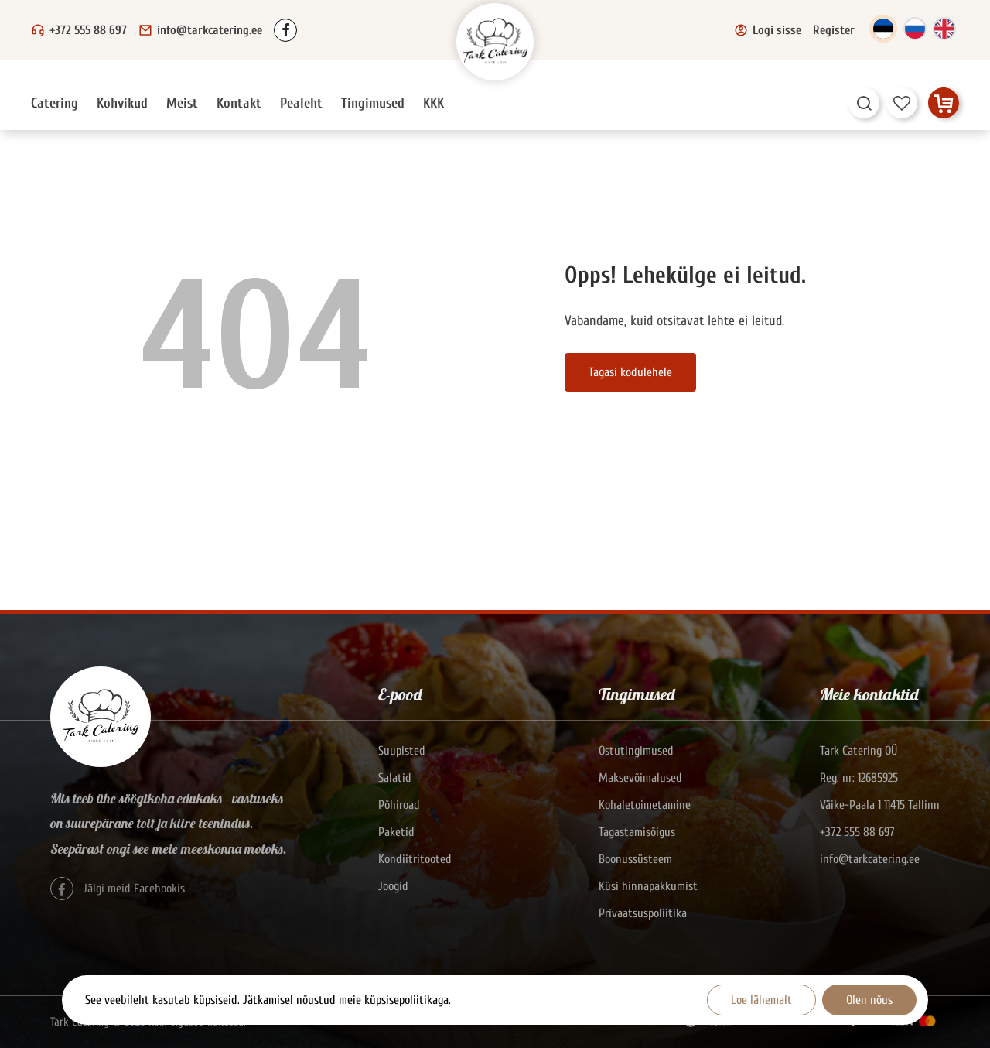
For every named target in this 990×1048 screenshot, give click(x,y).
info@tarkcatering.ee (209, 30)
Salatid (394, 778)
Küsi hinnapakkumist (648, 886)
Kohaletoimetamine (645, 805)
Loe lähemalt (761, 1000)
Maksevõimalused (640, 778)
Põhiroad (399, 805)
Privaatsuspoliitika (643, 913)
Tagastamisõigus (637, 832)
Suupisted (401, 751)
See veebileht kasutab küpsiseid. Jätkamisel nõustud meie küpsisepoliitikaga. (268, 1000)
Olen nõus (869, 1000)
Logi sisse (767, 30)
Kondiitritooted (415, 859)
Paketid (396, 832)
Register (834, 30)
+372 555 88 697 (88, 30)
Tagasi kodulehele (630, 372)
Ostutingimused (636, 751)
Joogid (393, 886)
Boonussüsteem (635, 859)
